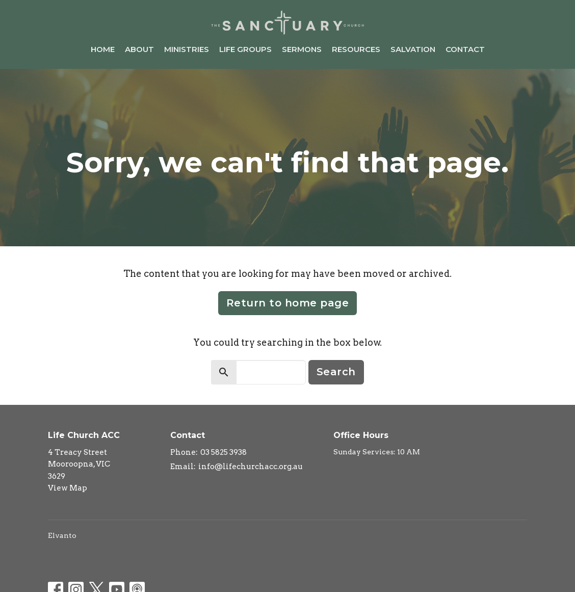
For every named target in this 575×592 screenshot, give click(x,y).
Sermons (302, 49)
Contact (465, 49)
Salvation (412, 49)
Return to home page (287, 303)
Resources (356, 49)
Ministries (186, 49)
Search (336, 372)
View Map (67, 488)
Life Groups (245, 49)
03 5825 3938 (223, 452)
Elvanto (62, 535)
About (139, 49)
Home (103, 49)
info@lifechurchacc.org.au (250, 466)
